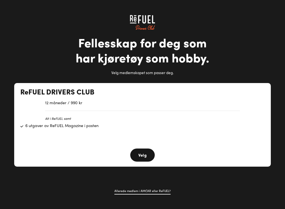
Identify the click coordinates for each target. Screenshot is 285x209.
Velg (142, 155)
